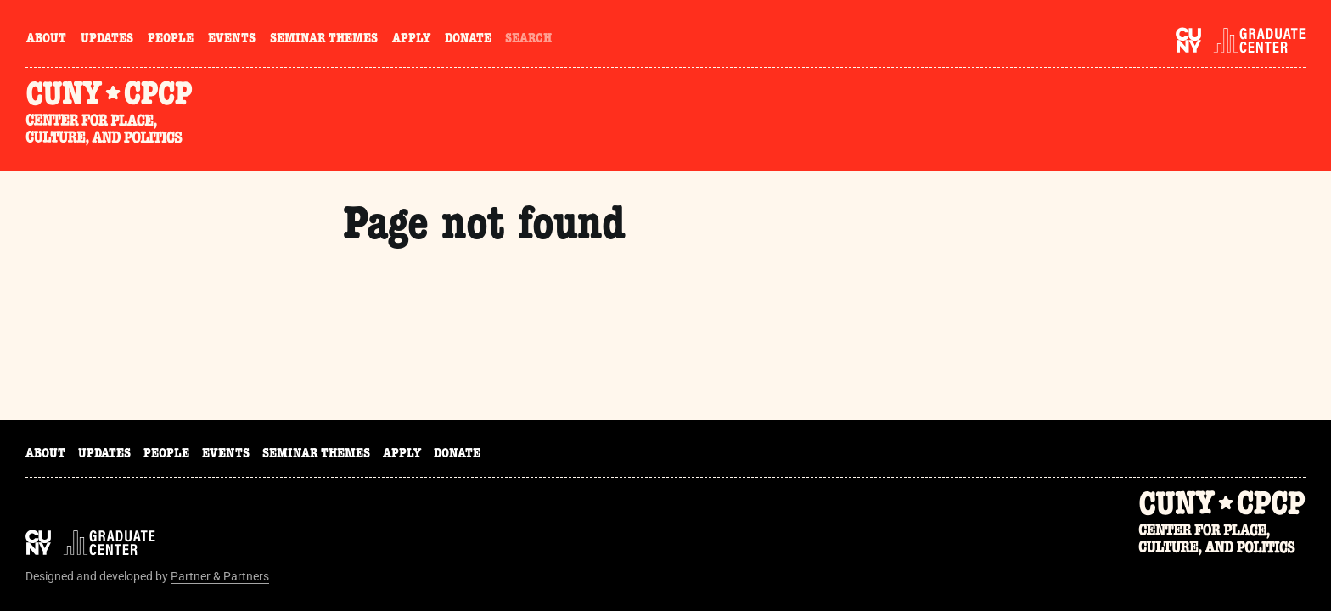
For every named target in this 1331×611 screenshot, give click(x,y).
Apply (411, 40)
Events (232, 40)
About (46, 40)
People (171, 40)
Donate (468, 40)
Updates (107, 40)
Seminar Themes (324, 40)
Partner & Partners (220, 576)
